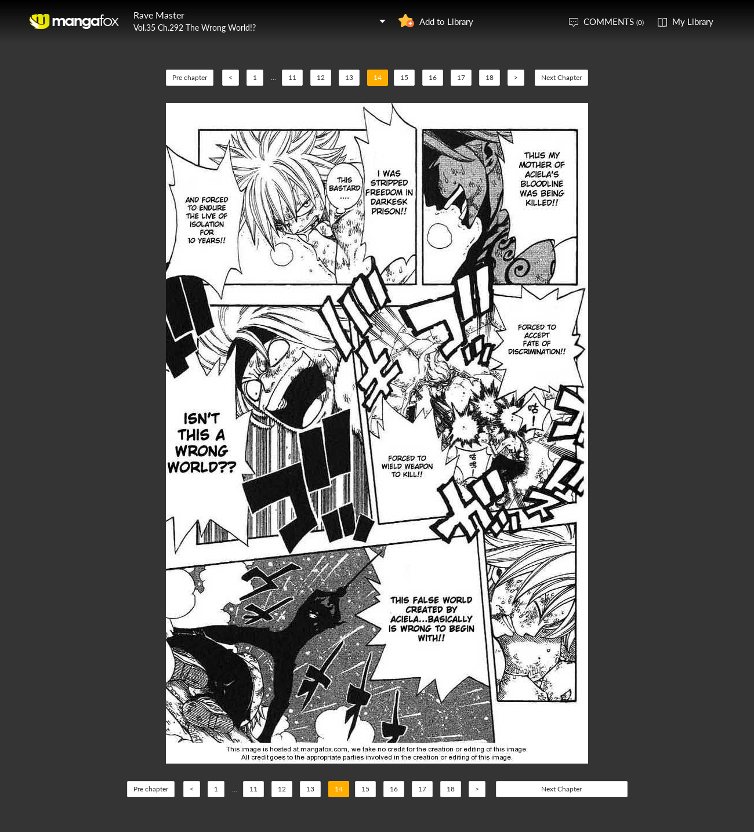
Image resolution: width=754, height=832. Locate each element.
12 (321, 77)
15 (404, 77)
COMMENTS (613, 21)
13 (349, 77)
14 (378, 77)
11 (292, 77)
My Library (692, 21)
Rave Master (158, 14)
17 (461, 77)
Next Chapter (561, 77)
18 (489, 77)
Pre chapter (189, 77)
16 (433, 77)
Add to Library (446, 21)
